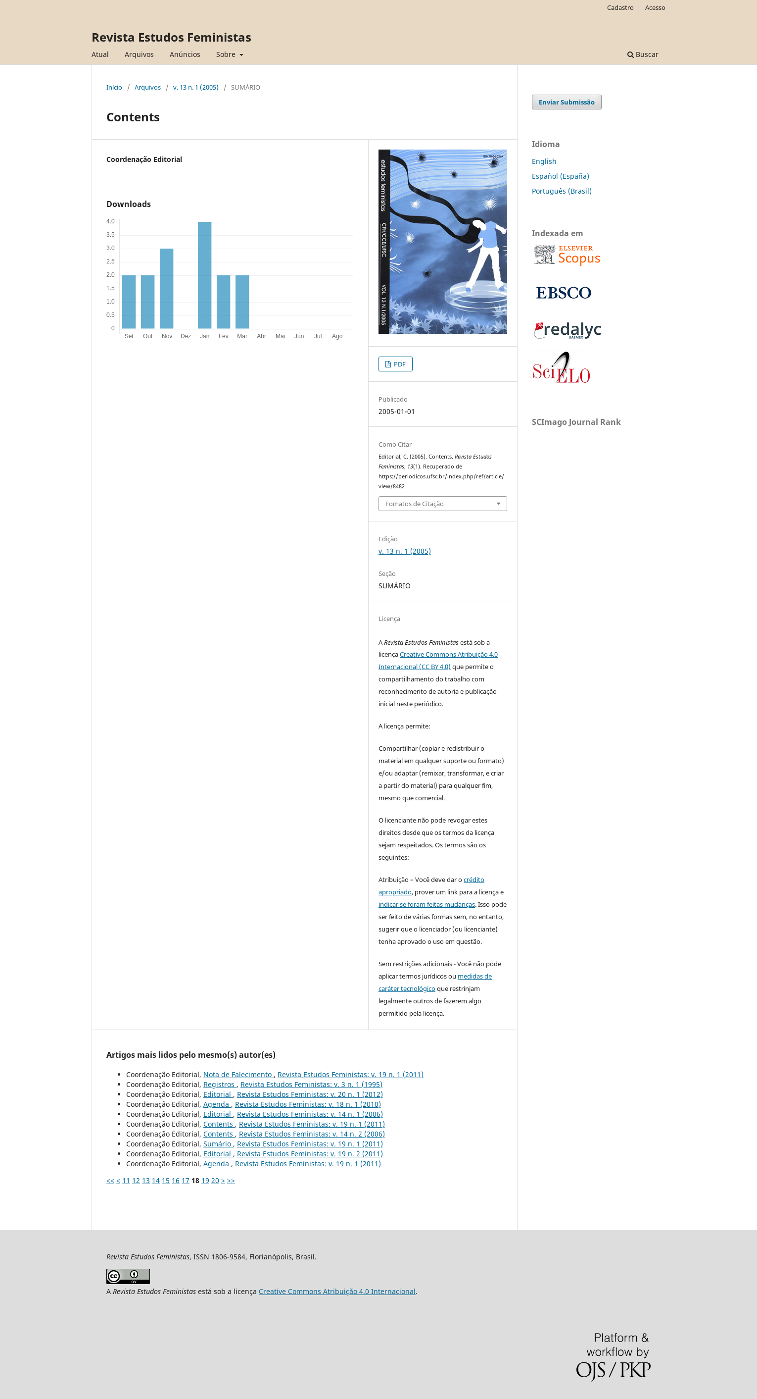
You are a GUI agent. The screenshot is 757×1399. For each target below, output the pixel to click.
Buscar (643, 54)
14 (156, 1180)
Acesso (655, 7)
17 (185, 1180)
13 (146, 1180)
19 (205, 1180)
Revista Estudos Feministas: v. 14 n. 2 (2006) (312, 1134)
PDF (399, 364)
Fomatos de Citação (414, 503)
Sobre (226, 54)
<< (110, 1180)
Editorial (218, 1094)
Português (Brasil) (562, 191)
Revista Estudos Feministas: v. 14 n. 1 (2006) (310, 1114)
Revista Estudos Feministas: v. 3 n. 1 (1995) (311, 1084)
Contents (219, 1124)
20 (215, 1180)
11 (126, 1180)
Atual (100, 54)
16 (176, 1180)
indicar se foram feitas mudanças (426, 904)
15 (166, 1180)
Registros (220, 1084)
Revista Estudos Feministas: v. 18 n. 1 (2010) (308, 1104)
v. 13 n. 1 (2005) (196, 87)
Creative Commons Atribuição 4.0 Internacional (337, 1291)
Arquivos (139, 54)
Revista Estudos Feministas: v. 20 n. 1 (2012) (310, 1094)
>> (231, 1180)
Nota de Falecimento (238, 1074)
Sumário (218, 1143)
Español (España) (560, 176)
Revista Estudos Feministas (171, 37)
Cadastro (620, 7)
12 (136, 1180)
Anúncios (185, 54)
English (544, 161)
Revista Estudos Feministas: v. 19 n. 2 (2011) (310, 1153)
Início (114, 87)
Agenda (217, 1104)
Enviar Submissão (567, 102)
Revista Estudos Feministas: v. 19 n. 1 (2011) (351, 1074)
